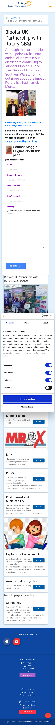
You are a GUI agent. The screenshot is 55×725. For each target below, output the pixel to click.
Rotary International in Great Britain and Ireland (34, 722)
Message (11, 206)
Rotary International (27, 705)
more (38, 421)
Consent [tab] (10, 323)
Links (28, 671)
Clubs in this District (27, 695)
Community (15, 18)
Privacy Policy (27, 712)
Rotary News (27, 708)
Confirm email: (13, 196)
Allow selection (27, 407)
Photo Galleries (28, 663)
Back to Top (27, 692)
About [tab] (45, 323)
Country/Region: (14, 175)
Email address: (13, 185)
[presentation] (23, 257)
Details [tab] (28, 323)
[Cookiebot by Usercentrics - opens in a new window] (41, 316)
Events (27, 666)
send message (15, 266)
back (38, 608)
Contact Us (27, 675)
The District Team (27, 668)
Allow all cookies (27, 399)
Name (9, 164)
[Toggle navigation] (50, 6)
